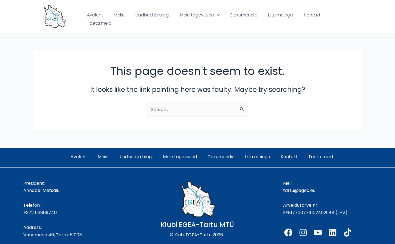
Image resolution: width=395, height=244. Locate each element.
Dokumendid (235, 19)
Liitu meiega (270, 19)
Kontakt (300, 19)
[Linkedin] (333, 232)
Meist (116, 19)
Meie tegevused (193, 19)
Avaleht (94, 19)
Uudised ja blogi (148, 19)
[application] (210, 19)
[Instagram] (303, 232)
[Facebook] (288, 232)
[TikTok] (347, 232)
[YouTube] (318, 232)
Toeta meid (329, 19)
